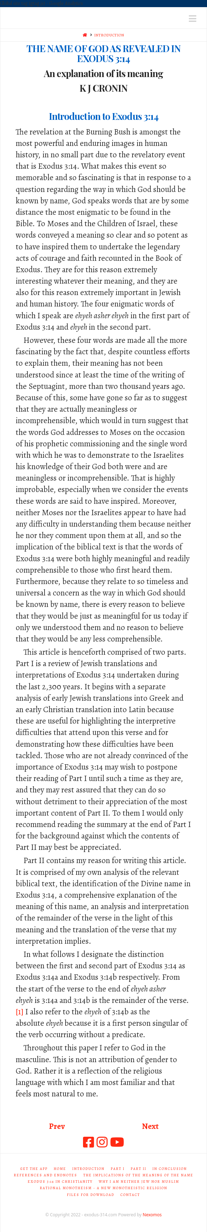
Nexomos (152, 1215)
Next (150, 1126)
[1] (20, 1011)
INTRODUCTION (109, 35)
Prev (57, 1126)
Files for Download (90, 1194)
